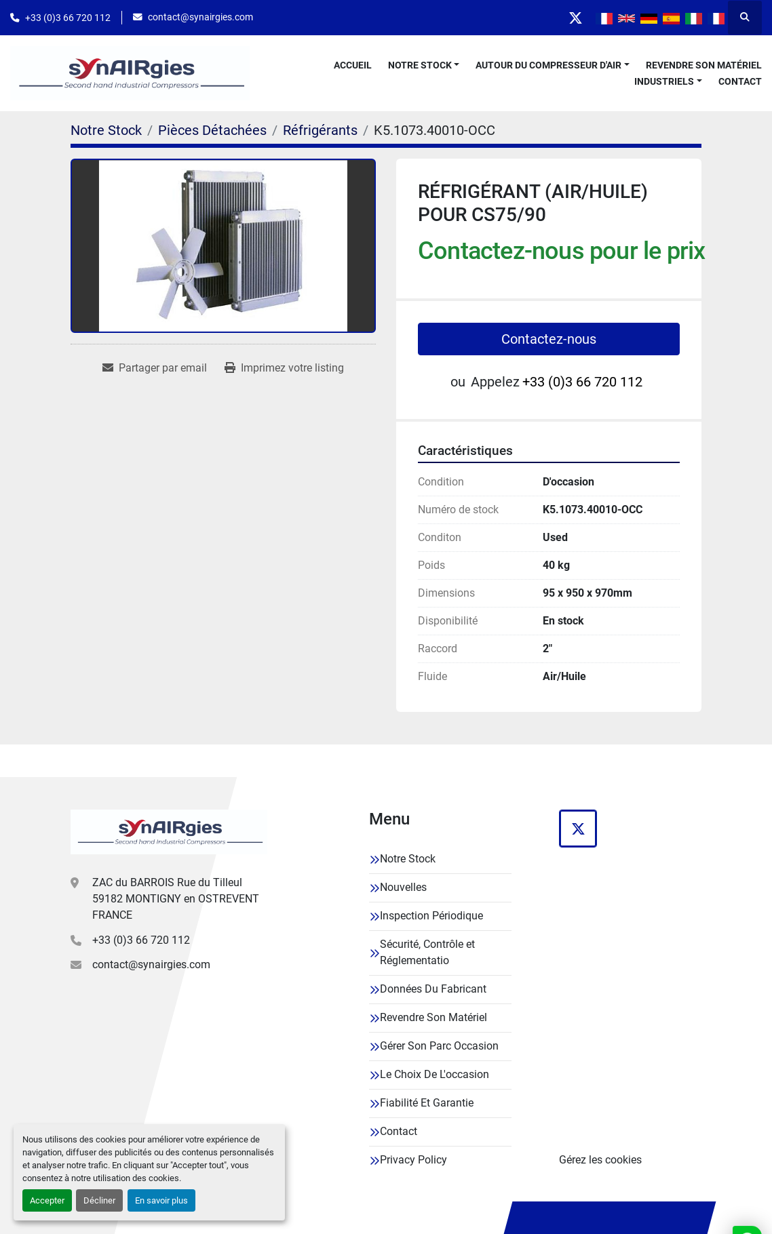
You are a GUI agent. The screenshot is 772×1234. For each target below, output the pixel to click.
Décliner (99, 1200)
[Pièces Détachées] (212, 130)
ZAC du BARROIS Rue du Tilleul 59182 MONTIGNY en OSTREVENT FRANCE (175, 898)
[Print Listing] (284, 368)
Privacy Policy (413, 1159)
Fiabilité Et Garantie (427, 1102)
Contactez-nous (548, 339)
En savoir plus (161, 1200)
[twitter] (575, 18)
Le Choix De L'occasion (434, 1074)
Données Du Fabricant (433, 988)
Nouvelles (403, 887)
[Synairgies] (169, 832)
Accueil (353, 65)
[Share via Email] (155, 368)
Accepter (47, 1200)
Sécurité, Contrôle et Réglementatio (427, 952)
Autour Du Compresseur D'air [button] (548, 65)
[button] (424, 65)
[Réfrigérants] (320, 130)
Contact (740, 81)
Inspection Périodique (431, 915)
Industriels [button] (664, 81)
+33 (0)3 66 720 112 (68, 17)
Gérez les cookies (600, 1159)
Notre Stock (420, 65)
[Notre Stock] (106, 130)
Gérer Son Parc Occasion (439, 1045)
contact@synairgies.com (200, 17)
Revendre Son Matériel (704, 65)
